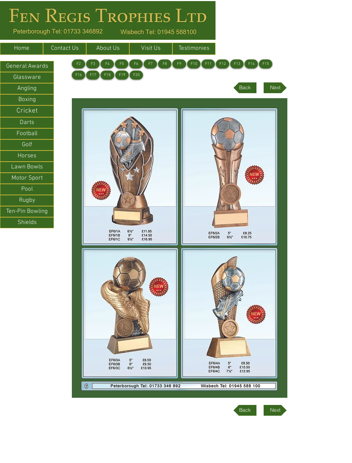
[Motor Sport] (27, 178)
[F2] (78, 63)
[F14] (251, 63)
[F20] (136, 75)
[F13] (237, 63)
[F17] (92, 75)
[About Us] (107, 49)
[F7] (150, 63)
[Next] (275, 87)
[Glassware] (27, 77)
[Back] (244, 87)
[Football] (27, 133)
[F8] (164, 63)
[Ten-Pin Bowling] (27, 211)
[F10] (193, 63)
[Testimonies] (194, 49)
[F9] (179, 63)
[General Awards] (27, 66)
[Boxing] (27, 99)
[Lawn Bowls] (27, 167)
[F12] (222, 63)
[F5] (121, 63)
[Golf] (27, 145)
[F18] (107, 75)
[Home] (21, 49)
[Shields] (27, 222)
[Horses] (27, 156)
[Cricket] (27, 111)
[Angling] (27, 88)
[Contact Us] (64, 49)
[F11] (208, 63)
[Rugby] (27, 200)
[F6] (136, 63)
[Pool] (27, 189)
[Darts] (27, 122)
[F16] (78, 75)
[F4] (107, 63)
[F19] (122, 75)
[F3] (92, 63)
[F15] (265, 63)
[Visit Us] (150, 49)
